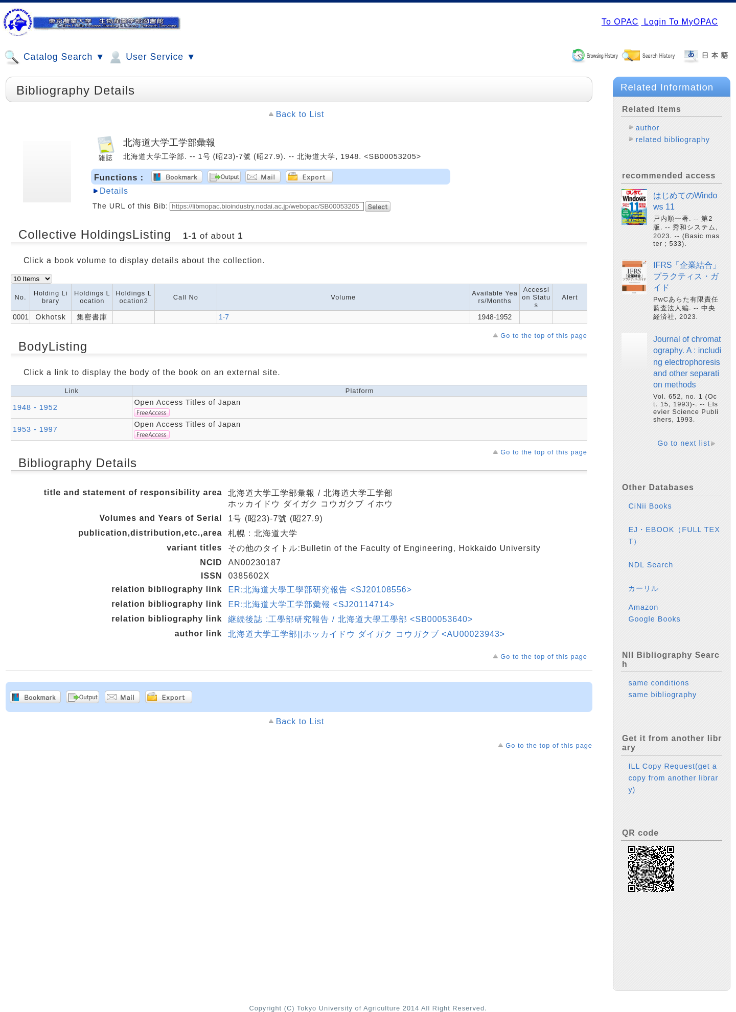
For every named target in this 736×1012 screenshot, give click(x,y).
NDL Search (650, 565)
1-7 (224, 317)
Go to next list (683, 443)
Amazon (643, 607)
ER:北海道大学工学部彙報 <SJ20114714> (311, 604)
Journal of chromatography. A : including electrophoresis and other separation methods (687, 362)
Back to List (300, 114)
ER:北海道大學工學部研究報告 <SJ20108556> (320, 589)
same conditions (658, 683)
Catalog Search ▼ (54, 57)
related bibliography (672, 139)
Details (114, 191)
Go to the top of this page (543, 335)
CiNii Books (650, 506)
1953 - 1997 (35, 429)
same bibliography (662, 695)
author (647, 128)
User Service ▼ (151, 57)
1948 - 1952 (35, 407)
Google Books (654, 619)
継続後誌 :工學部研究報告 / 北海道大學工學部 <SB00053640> (350, 619)
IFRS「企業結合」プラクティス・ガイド (687, 276)
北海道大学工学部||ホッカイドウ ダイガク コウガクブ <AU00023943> (366, 634)
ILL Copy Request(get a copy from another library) (673, 778)
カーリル (643, 588)
